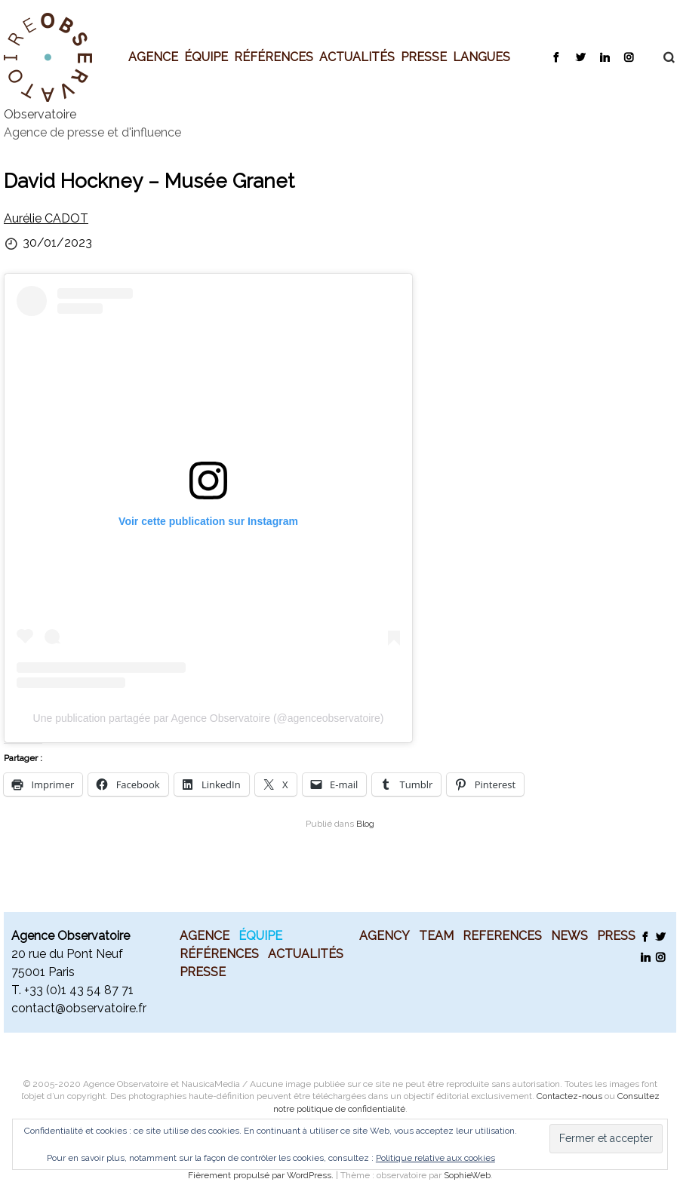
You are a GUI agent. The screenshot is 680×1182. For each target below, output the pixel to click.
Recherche (661, 57)
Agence (153, 56)
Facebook (556, 57)
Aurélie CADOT (46, 218)
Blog (365, 823)
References (502, 935)
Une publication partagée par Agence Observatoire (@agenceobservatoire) (208, 718)
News (569, 935)
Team (436, 935)
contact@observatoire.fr (78, 1008)
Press (616, 935)
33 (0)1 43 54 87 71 (81, 990)
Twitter (580, 57)
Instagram (628, 57)
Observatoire (40, 114)
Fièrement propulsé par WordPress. (262, 1175)
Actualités (357, 56)
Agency (384, 935)
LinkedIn (604, 57)
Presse (424, 56)
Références (273, 56)
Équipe (206, 56)
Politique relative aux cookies (435, 1158)
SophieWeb (467, 1175)
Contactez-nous (569, 1096)
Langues (481, 56)
